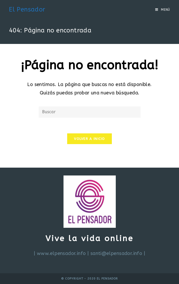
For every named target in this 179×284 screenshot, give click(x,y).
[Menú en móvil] (162, 10)
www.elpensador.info (61, 253)
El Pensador (27, 9)
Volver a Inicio (89, 139)
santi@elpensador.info (116, 253)
